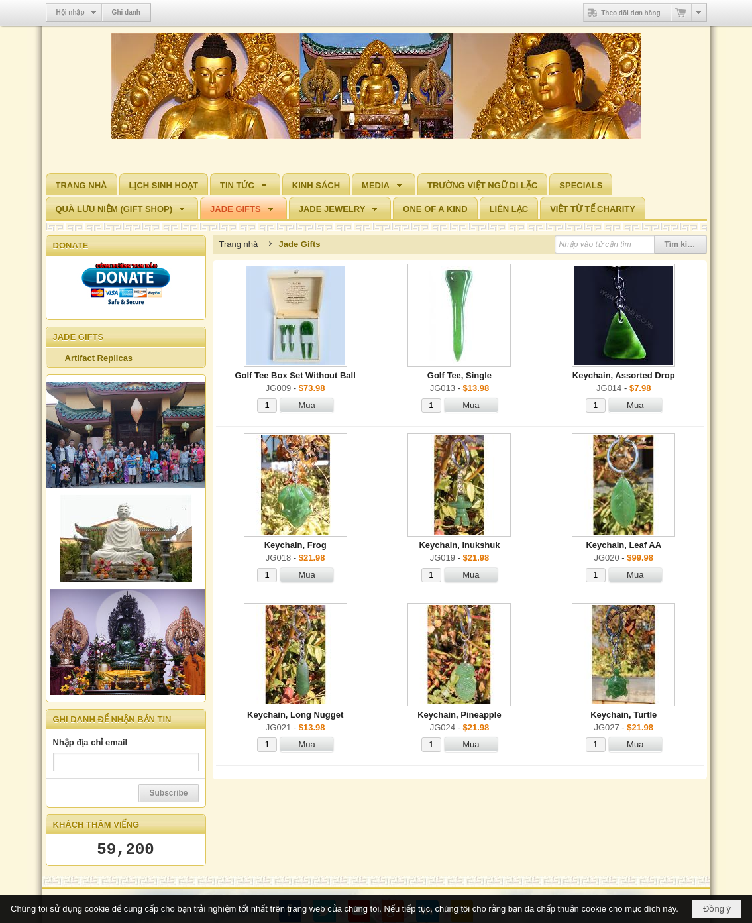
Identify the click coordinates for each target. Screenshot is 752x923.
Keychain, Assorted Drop (623, 375)
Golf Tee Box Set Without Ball (295, 375)
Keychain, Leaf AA (623, 545)
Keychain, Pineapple (459, 715)
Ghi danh (126, 12)
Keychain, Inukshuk (459, 545)
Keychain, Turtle (623, 715)
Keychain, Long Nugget (295, 715)
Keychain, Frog (295, 545)
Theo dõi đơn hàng (622, 12)
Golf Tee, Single (459, 375)
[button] (245, 184)
